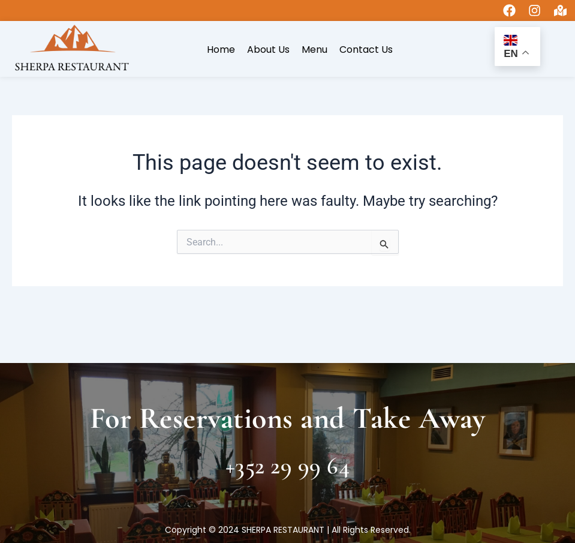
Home (221, 49)
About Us (268, 49)
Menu (314, 49)
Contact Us (366, 49)
